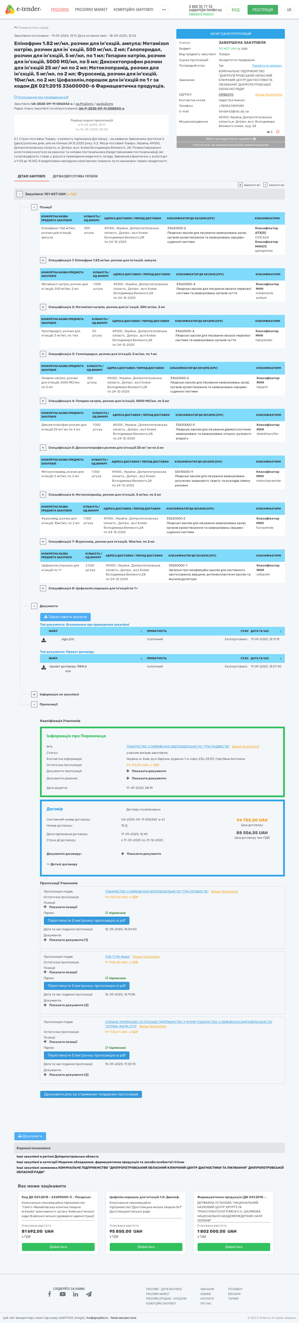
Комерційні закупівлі (133, 9)
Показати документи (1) (66, 940)
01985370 (226, 94)
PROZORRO (60, 9)
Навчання (207, 1289)
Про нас (205, 1303)
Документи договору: (64, 854)
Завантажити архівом (65, 617)
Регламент (235, 1289)
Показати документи (146, 771)
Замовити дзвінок (201, 14)
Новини (205, 1294)
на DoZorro (104, 104)
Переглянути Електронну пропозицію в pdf (87, 920)
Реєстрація (263, 10)
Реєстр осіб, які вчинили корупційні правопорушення (231, 145)
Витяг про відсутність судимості (231, 139)
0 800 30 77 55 (200, 6)
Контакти (207, 1298)
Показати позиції (60, 907)
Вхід (236, 10)
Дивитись (58, 1247)
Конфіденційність (97, 1318)
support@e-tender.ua (205, 10)
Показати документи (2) (66, 1005)
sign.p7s (68, 639)
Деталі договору (62, 864)
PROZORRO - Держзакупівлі (164, 1289)
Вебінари (234, 1294)
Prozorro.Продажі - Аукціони (166, 1298)
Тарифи (233, 1298)
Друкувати (30, 1136)
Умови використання (123, 1318)
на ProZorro (85, 104)
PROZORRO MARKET (91, 9)
